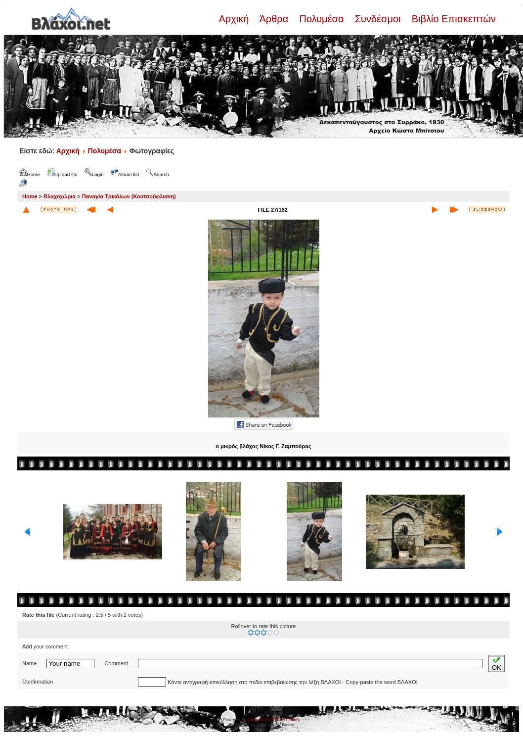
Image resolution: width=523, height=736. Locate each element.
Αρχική (234, 18)
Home (30, 196)
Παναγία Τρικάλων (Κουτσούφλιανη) (129, 196)
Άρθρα (274, 18)
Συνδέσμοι (377, 18)
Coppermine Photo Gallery (274, 719)
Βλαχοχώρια (60, 196)
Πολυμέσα (322, 18)
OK (496, 663)
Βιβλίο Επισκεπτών (452, 18)
